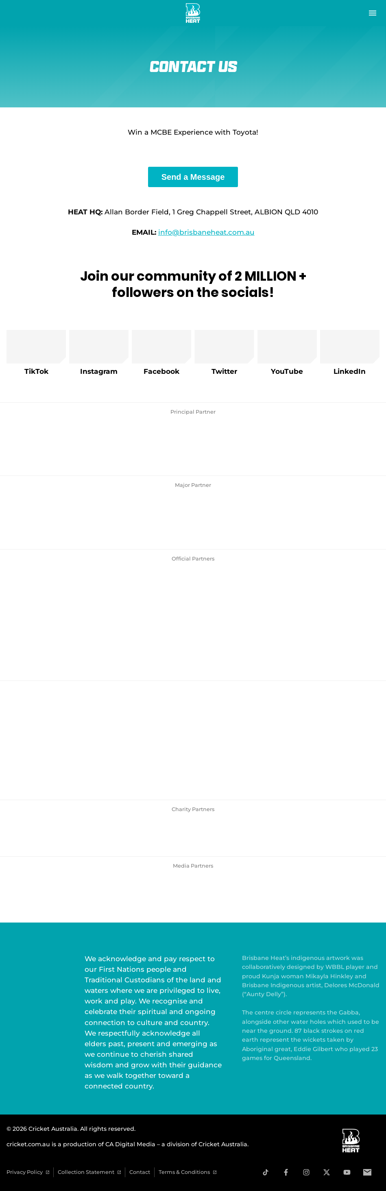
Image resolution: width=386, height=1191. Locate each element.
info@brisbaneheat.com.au (206, 232)
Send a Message (193, 176)
